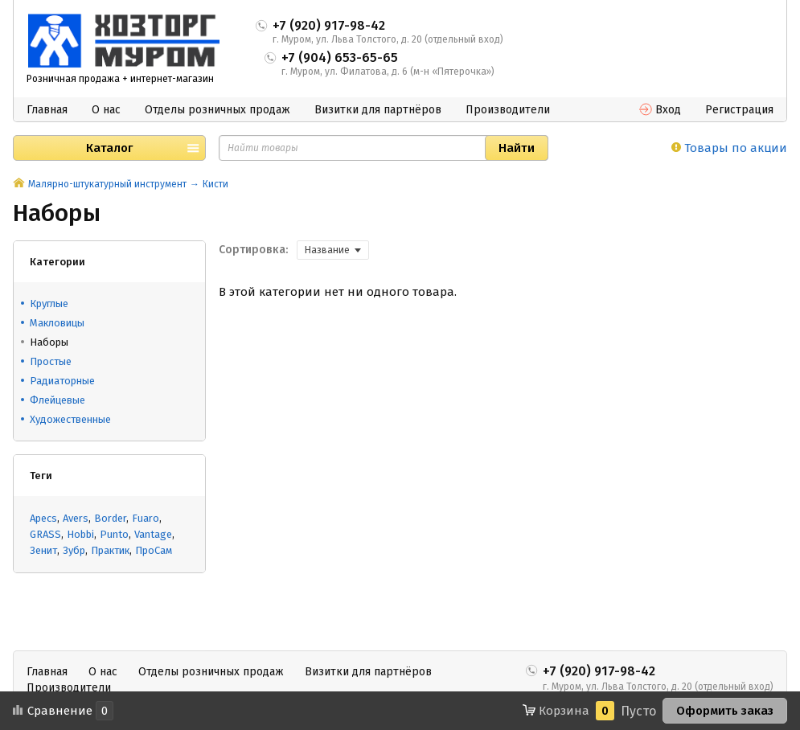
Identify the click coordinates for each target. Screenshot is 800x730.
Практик (110, 550)
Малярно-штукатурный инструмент (107, 184)
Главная (47, 110)
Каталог (109, 148)
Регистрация (739, 110)
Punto (114, 534)
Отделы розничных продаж (217, 110)
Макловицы (57, 323)
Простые (51, 361)
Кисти (215, 184)
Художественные (70, 419)
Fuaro (145, 518)
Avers (75, 518)
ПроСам (153, 550)
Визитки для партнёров (377, 110)
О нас (106, 110)
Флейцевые (57, 400)
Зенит (43, 550)
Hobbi (80, 534)
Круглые (49, 303)
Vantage (153, 534)
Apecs (43, 518)
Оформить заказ (724, 710)
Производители (508, 110)
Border (110, 518)
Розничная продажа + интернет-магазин (120, 78)
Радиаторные (62, 381)
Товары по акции (729, 148)
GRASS (45, 534)
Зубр (74, 550)
